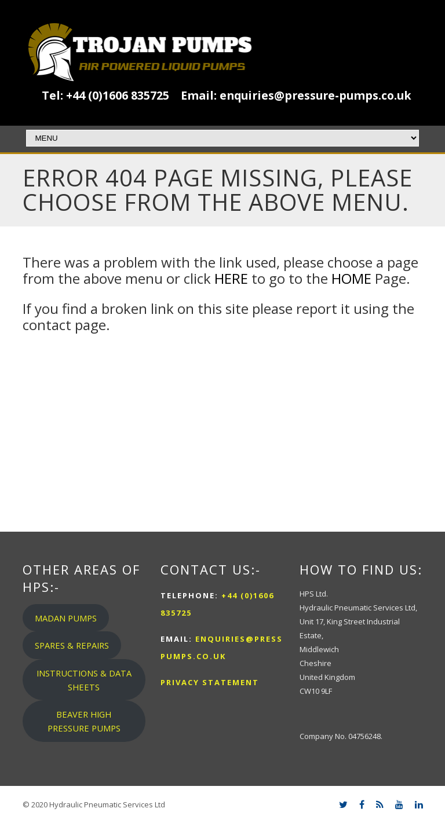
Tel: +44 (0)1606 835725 (105, 95)
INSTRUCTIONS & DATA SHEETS (84, 680)
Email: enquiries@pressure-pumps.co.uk (296, 95)
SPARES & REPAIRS (72, 645)
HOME (351, 278)
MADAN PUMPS (66, 618)
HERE (231, 278)
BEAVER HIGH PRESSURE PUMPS (84, 721)
